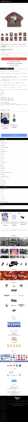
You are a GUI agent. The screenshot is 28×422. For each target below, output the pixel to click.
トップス (5, 42)
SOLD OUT (14, 58)
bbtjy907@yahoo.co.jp (14, 394)
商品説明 (7, 68)
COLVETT (2, 42)
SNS (1, 206)
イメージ (21, 68)
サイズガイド (3, 208)
